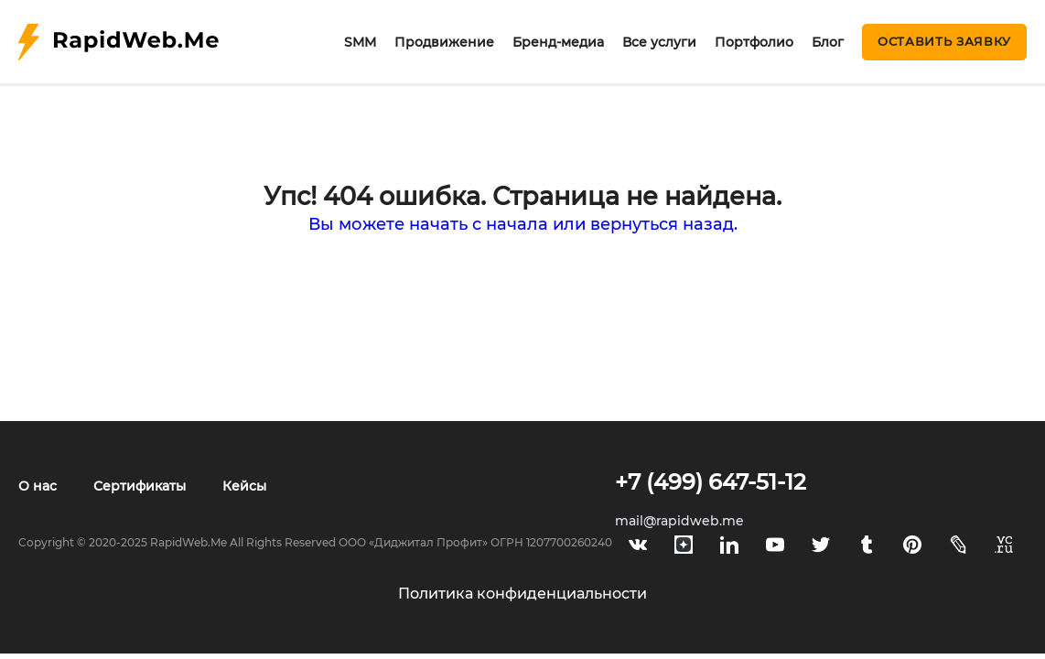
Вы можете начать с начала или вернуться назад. (523, 224)
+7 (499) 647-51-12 (710, 482)
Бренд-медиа (558, 42)
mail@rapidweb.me (679, 521)
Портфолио (754, 42)
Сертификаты (139, 486)
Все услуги (659, 42)
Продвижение (444, 42)
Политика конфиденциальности (522, 593)
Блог (828, 42)
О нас (37, 486)
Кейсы (244, 486)
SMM (360, 42)
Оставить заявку (944, 41)
